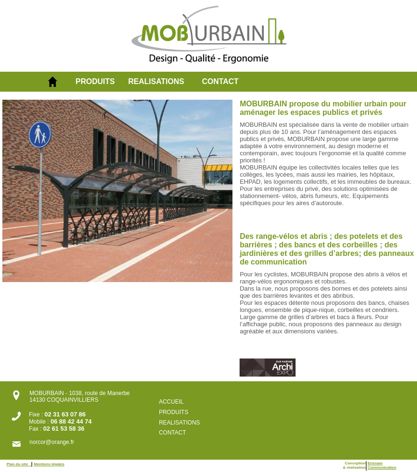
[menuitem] (101, 81)
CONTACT (220, 81)
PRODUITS (95, 81)
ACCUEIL (171, 401)
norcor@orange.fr (51, 442)
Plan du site (19, 464)
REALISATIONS (156, 81)
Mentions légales (49, 464)
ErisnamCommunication (382, 465)
